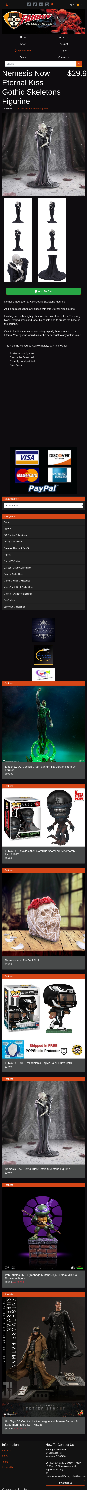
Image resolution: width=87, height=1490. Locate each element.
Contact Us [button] (65, 1483)
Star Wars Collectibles (14, 607)
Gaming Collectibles (13, 574)
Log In (64, 50)
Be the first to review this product (33, 108)
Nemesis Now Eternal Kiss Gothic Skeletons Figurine (37, 1168)
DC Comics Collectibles (15, 535)
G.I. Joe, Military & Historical (17, 568)
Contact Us (63, 57)
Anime (7, 522)
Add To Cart (43, 291)
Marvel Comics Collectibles (17, 581)
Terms (23, 57)
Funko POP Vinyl (12, 561)
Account (64, 44)
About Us (63, 37)
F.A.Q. (23, 44)
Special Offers (23, 50)
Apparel (7, 528)
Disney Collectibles (13, 541)
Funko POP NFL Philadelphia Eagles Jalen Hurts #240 (38, 1063)
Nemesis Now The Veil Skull (22, 960)
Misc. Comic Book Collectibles (18, 587)
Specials (8, 1294)
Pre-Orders (9, 600)
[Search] (40, 64)
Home (23, 37)
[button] (8, 5)
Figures (7, 554)
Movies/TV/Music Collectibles (18, 594)
